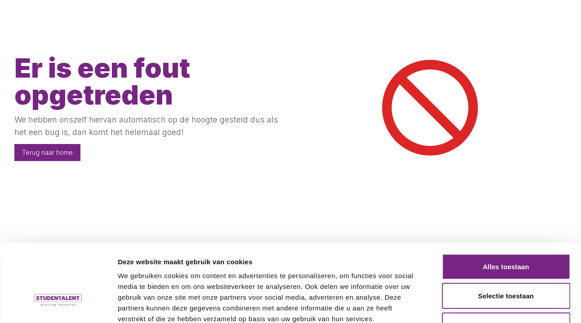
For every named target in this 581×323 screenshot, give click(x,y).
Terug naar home (47, 152)
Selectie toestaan (506, 235)
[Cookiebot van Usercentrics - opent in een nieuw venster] (58, 305)
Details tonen (485, 305)
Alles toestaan (506, 205)
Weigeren (506, 264)
